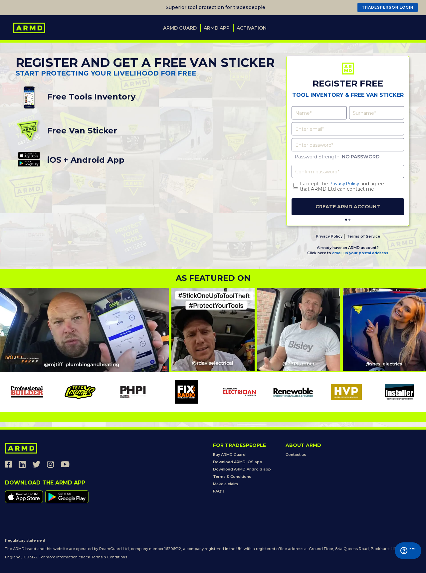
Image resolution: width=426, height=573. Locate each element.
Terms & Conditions (232, 476)
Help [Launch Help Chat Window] (399, 558)
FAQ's (219, 491)
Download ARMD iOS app (237, 462)
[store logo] (29, 28)
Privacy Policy (345, 184)
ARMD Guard (180, 28)
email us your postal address (360, 252)
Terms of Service (363, 236)
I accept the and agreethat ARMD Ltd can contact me (343, 186)
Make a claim (225, 483)
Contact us (296, 454)
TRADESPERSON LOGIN (387, 7)
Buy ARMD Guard (229, 454)
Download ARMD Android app (242, 469)
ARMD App (217, 28)
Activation (252, 28)
